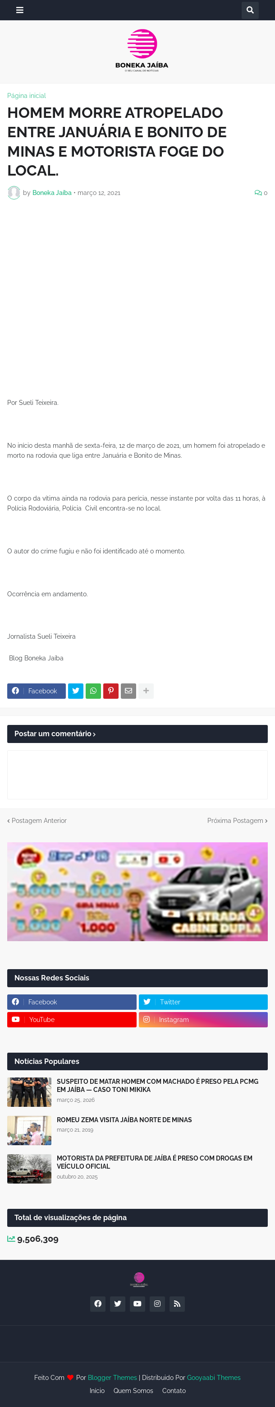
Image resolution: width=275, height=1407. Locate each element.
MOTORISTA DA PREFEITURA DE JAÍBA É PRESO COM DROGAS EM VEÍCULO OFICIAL (154, 1162)
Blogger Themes (112, 1377)
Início (97, 1390)
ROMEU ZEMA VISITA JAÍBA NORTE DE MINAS (124, 1120)
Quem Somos (133, 1390)
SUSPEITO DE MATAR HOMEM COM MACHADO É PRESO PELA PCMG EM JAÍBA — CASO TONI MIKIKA (157, 1085)
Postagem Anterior (39, 820)
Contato (174, 1390)
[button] (20, 10)
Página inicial (26, 96)
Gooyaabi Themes (214, 1377)
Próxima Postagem (235, 820)
